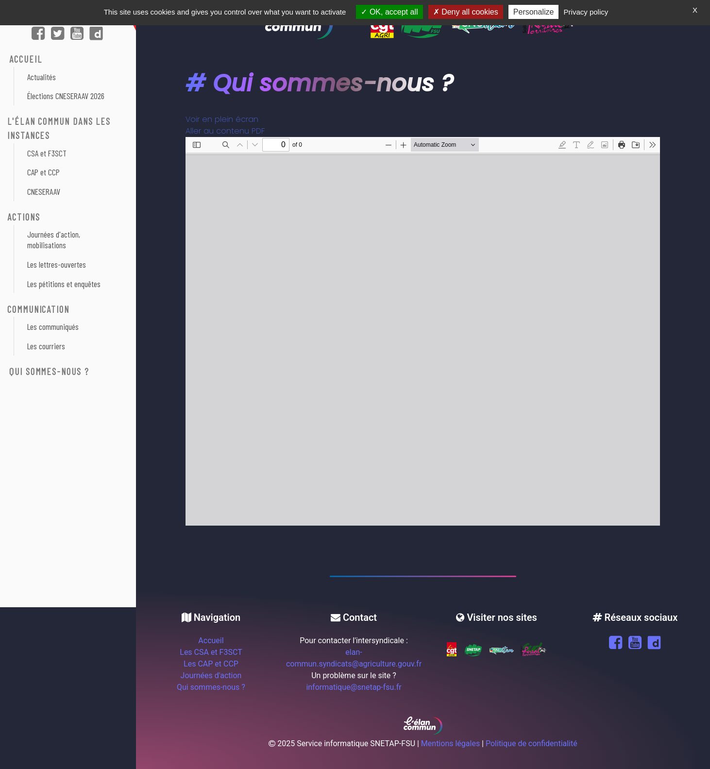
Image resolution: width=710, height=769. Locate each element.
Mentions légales (450, 743)
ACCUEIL (25, 59)
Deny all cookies (465, 12)
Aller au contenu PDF (225, 131)
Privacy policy (586, 12)
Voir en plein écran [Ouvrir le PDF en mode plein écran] (222, 119)
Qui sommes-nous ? (49, 371)
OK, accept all (389, 12)
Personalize (533, 12)
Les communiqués (53, 326)
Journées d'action (211, 675)
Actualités (41, 76)
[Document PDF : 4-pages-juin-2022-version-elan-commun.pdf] (423, 331)
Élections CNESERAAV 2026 (65, 95)
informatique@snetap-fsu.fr (353, 687)
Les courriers (46, 346)
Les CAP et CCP (211, 663)
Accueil (210, 640)
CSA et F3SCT (47, 153)
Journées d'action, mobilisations (53, 239)
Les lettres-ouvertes (56, 264)
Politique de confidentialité (531, 743)
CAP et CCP (43, 172)
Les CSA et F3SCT (211, 652)
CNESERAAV (43, 191)
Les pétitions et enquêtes (64, 283)
